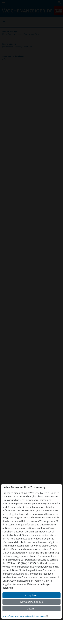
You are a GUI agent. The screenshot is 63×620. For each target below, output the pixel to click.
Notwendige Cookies (31, 601)
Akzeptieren (31, 595)
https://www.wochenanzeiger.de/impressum (24, 616)
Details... (31, 608)
